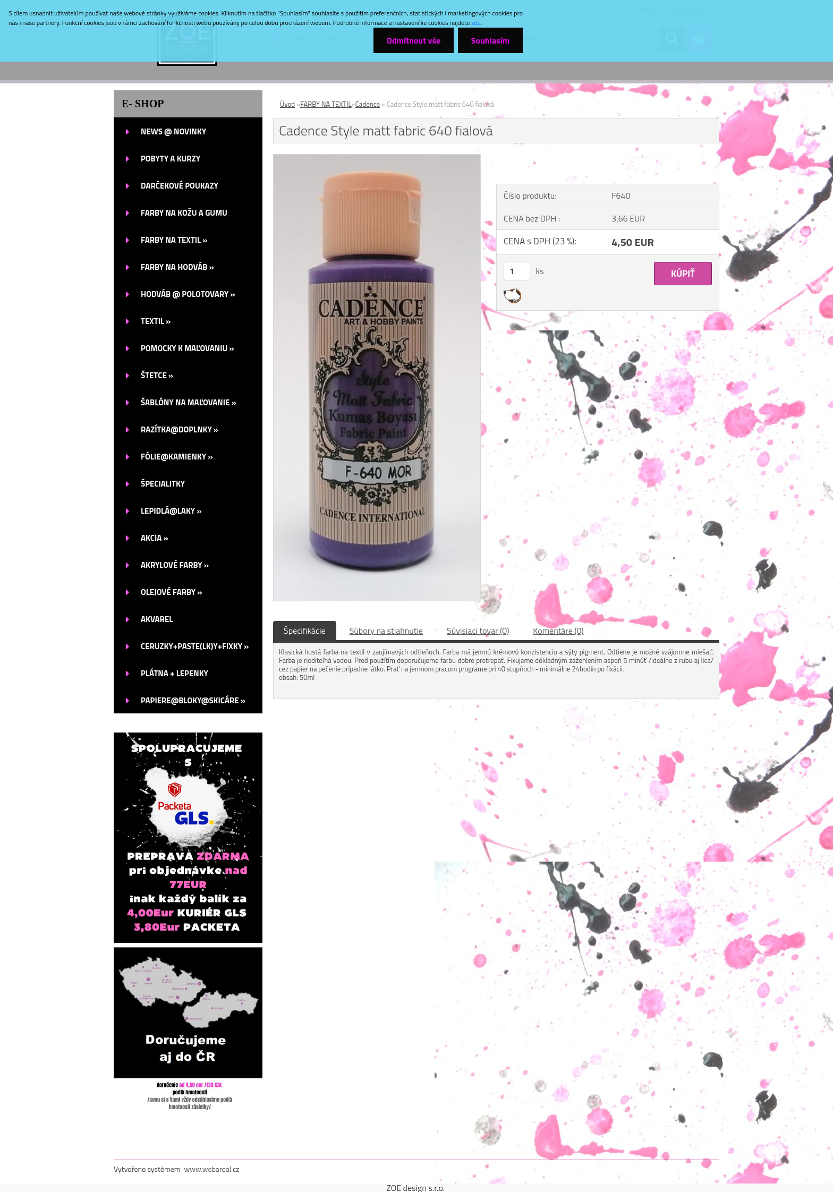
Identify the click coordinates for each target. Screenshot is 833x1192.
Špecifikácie (305, 630)
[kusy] (517, 271)
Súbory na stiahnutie (386, 630)
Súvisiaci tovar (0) (478, 630)
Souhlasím (490, 40)
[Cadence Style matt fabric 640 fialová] (377, 158)
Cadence (367, 104)
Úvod (287, 104)
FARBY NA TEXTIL (326, 104)
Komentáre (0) (558, 630)
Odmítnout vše (413, 40)
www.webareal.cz (212, 1168)
